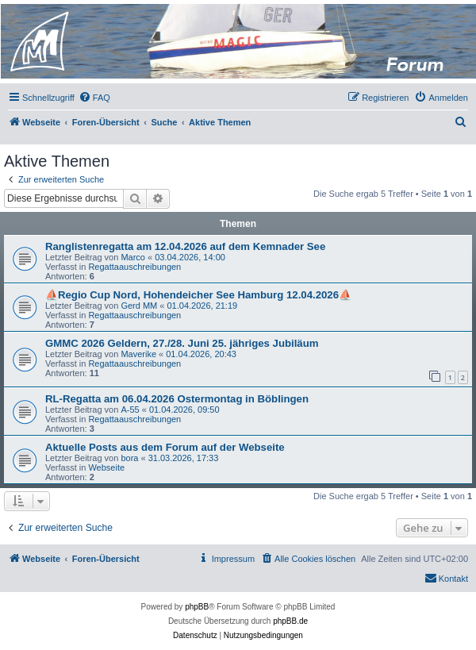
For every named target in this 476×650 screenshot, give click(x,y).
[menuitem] (94, 97)
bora (129, 458)
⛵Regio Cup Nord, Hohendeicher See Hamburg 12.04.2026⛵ (198, 295)
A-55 (130, 409)
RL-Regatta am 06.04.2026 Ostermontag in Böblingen (177, 399)
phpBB (197, 606)
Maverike (138, 354)
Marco (133, 257)
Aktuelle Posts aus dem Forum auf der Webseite (165, 447)
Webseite (106, 467)
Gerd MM (139, 305)
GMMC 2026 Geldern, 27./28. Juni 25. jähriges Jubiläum (181, 343)
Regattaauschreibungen (134, 266)
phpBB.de (290, 621)
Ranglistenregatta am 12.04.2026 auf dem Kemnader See (185, 246)
